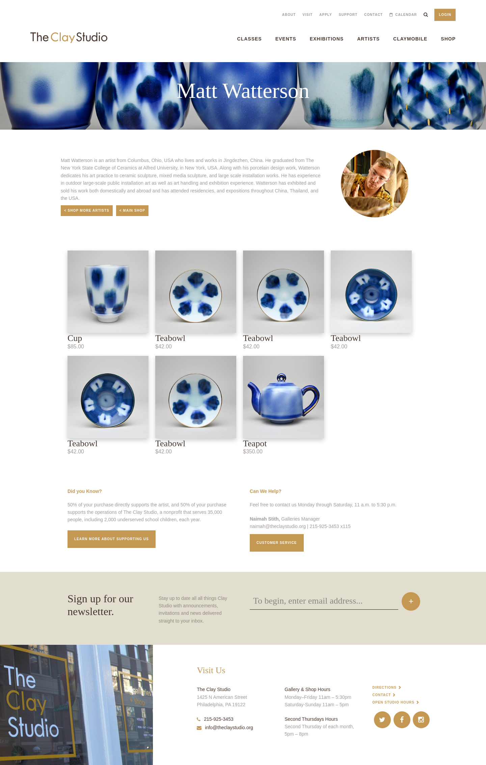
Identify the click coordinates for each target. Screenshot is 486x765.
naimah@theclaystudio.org (278, 526)
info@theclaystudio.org (225, 727)
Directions (384, 687)
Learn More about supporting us (111, 539)
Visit (307, 15)
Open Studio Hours (393, 702)
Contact (373, 15)
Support (348, 15)
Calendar (406, 15)
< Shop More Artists (86, 210)
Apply (325, 15)
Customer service (276, 543)
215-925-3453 (215, 719)
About (289, 15)
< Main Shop (132, 210)
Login (445, 15)
